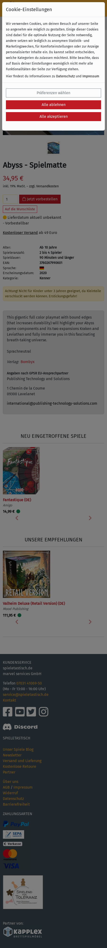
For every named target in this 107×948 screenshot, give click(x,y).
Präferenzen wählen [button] (53, 93)
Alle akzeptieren (54, 116)
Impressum (90, 76)
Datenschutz (65, 76)
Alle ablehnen (54, 104)
